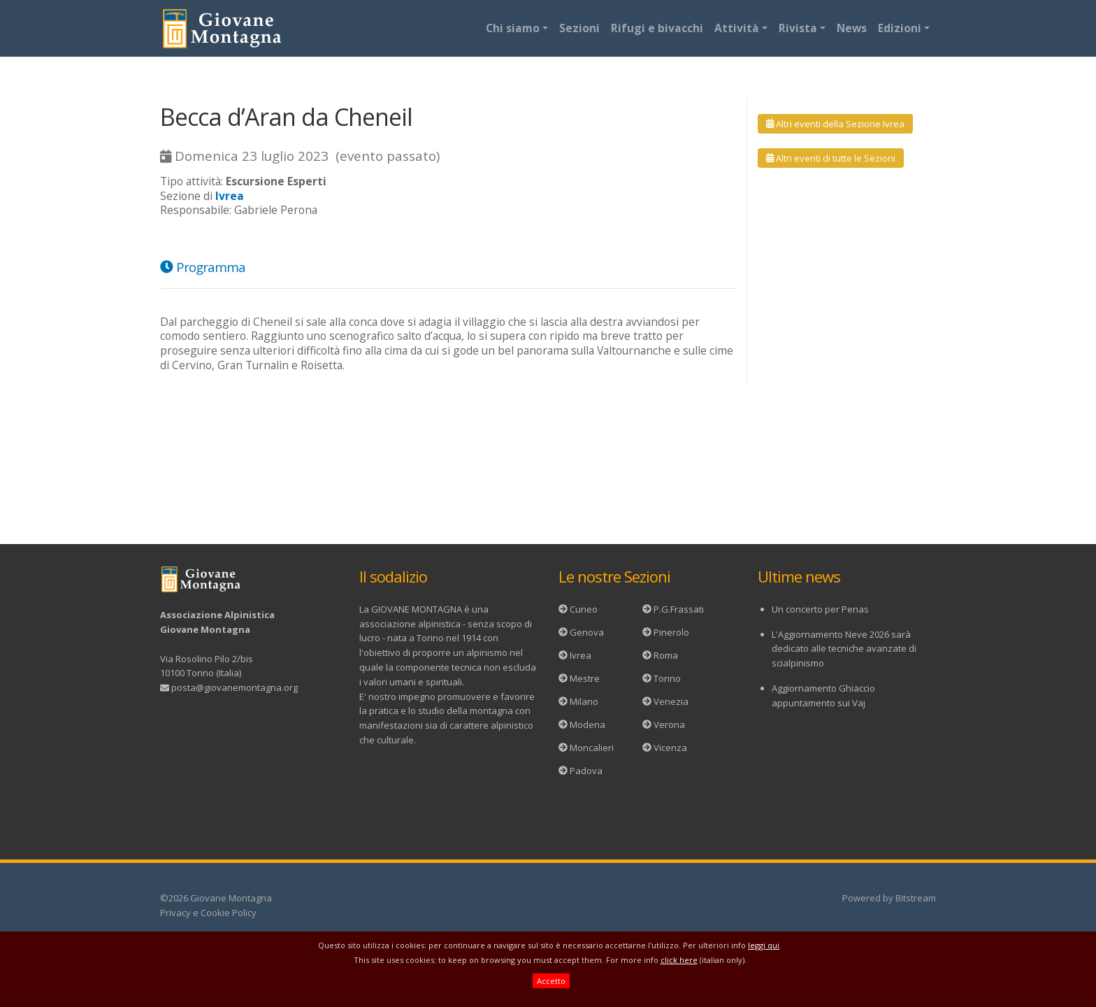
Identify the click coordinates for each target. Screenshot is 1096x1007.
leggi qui (763, 945)
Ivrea (580, 655)
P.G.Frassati (679, 609)
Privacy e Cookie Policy (208, 912)
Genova (587, 632)
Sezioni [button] (579, 28)
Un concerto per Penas (820, 609)
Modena (587, 724)
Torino (667, 678)
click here (679, 960)
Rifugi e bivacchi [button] (657, 28)
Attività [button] (736, 28)
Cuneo (584, 609)
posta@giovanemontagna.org (234, 687)
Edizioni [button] (899, 28)
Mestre (585, 678)
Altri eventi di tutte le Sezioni (830, 158)
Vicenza (670, 747)
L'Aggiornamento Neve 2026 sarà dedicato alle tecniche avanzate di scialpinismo (844, 649)
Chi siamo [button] (513, 28)
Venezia (671, 701)
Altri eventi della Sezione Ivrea (835, 123)
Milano (584, 701)
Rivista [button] (798, 28)
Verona (669, 724)
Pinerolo (671, 632)
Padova (586, 770)
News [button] (852, 28)
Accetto (551, 981)
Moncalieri (592, 747)
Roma (666, 655)
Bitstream (915, 898)
